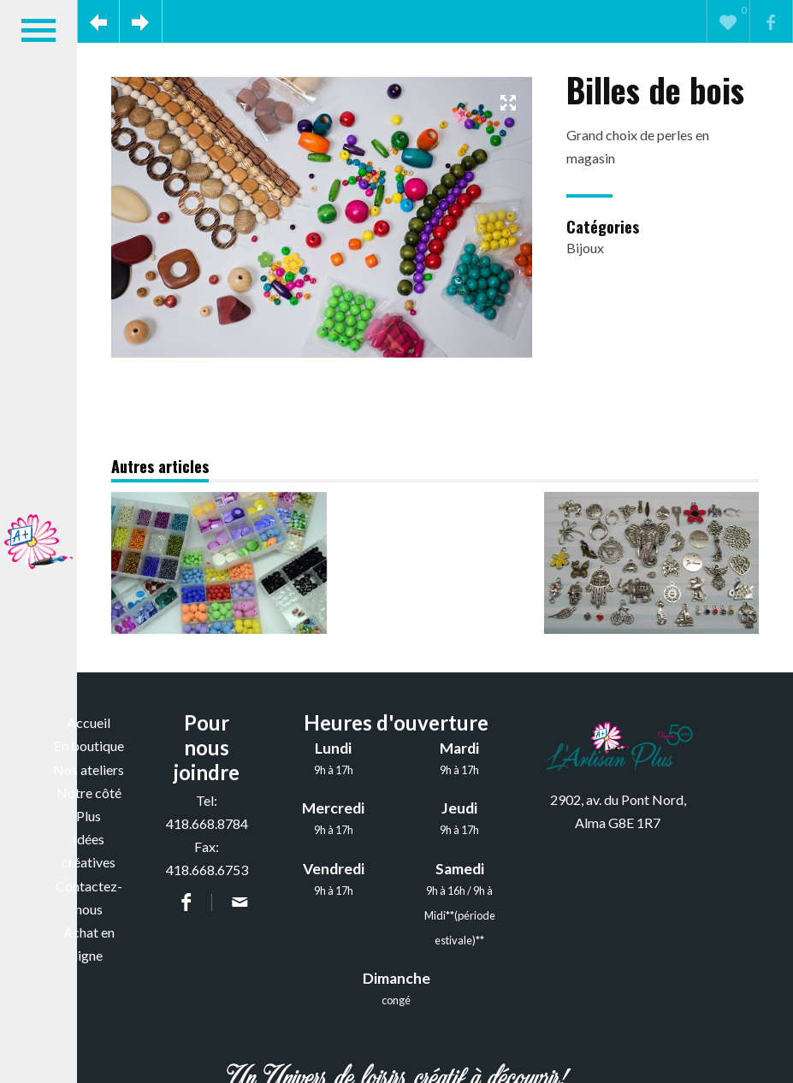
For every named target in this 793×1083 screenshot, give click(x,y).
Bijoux (585, 248)
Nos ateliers (88, 769)
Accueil (88, 722)
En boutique (89, 745)
